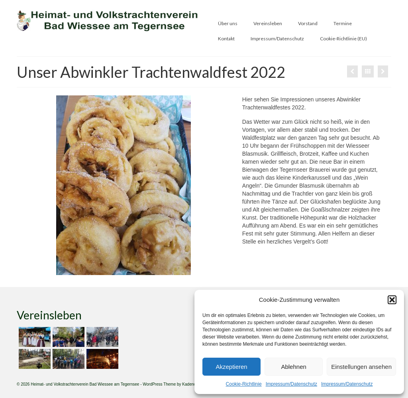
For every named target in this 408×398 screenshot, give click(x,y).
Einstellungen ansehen (361, 366)
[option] (123, 185)
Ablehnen (293, 366)
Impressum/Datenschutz (291, 384)
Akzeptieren (231, 366)
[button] (392, 300)
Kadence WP (193, 384)
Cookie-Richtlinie (244, 384)
